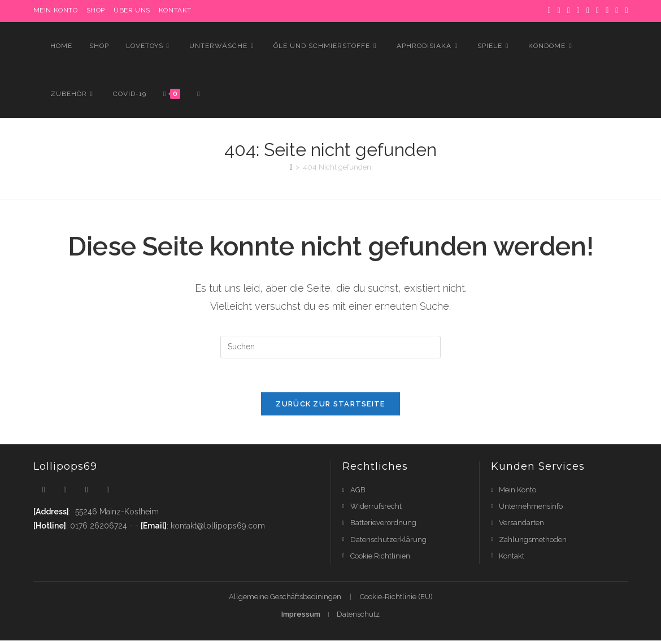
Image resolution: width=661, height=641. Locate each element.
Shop (95, 10)
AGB (358, 490)
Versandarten (521, 523)
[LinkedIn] (597, 10)
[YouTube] (616, 10)
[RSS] (624, 10)
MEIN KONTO (55, 10)
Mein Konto (517, 490)
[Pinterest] (568, 10)
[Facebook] (559, 10)
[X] (549, 10)
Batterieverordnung (383, 523)
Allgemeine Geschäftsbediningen (285, 597)
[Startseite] (291, 167)
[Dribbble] (578, 10)
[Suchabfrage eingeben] (330, 347)
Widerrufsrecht (376, 507)
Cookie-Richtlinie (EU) (396, 597)
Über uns (132, 10)
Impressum (300, 614)
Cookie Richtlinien (380, 556)
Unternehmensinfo (531, 507)
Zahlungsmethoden (533, 539)
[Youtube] (108, 490)
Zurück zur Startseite (330, 404)
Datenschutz (358, 614)
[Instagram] (588, 10)
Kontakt (175, 10)
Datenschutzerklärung (388, 539)
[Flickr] (607, 10)
